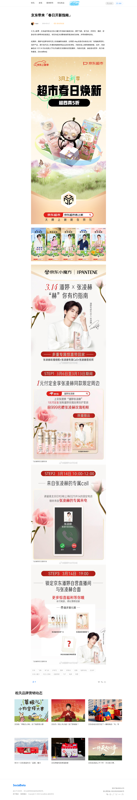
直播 (75, 670)
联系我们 (24, 794)
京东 (33, 670)
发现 (40, 3)
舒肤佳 (68, 670)
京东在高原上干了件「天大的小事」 (102, 763)
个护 (64, 674)
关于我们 (16, 794)
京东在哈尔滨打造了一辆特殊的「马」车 (103, 724)
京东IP (92, 670)
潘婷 (61, 670)
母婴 (76, 674)
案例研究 (49, 3)
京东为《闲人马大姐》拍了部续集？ (65, 724)
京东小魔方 (36, 674)
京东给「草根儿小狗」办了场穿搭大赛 (29, 724)
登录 (119, 3)
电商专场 (84, 670)
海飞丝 (47, 670)
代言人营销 (46, 674)
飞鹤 (39, 670)
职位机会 (61, 3)
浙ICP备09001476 (118, 788)
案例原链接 (60, 23)
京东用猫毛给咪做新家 (59, 763)
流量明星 (57, 674)
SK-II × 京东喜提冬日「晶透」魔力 (27, 763)
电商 (70, 674)
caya (36, 23)
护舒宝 (54, 670)
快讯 (32, 3)
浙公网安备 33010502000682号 (113, 791)
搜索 (110, 3)
